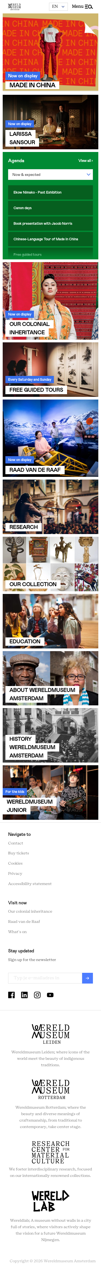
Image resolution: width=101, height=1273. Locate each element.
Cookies (15, 863)
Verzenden (87, 978)
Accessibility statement (30, 884)
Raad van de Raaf (24, 922)
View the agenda (85, 160)
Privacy (15, 874)
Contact (15, 843)
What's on (17, 932)
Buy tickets (18, 853)
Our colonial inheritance (30, 911)
